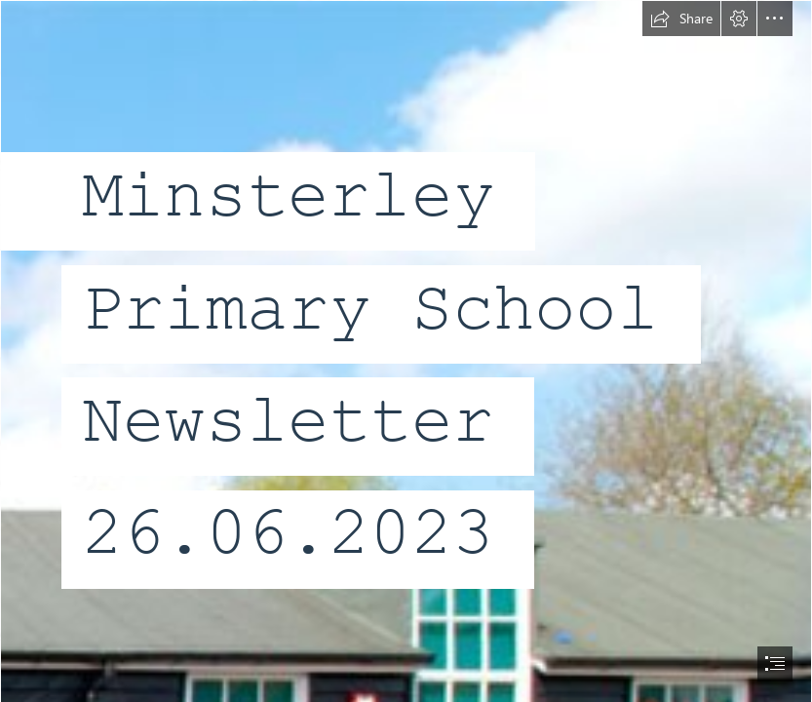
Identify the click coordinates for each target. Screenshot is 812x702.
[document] (406, 351)
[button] (681, 18)
